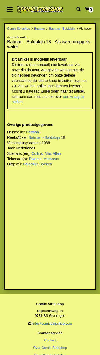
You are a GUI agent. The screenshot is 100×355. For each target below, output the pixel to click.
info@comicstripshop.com (52, 323)
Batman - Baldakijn (62, 28)
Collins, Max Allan (46, 153)
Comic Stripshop (18, 28)
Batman (39, 28)
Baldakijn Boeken (37, 164)
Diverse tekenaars (44, 159)
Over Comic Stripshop (50, 348)
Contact (50, 340)
